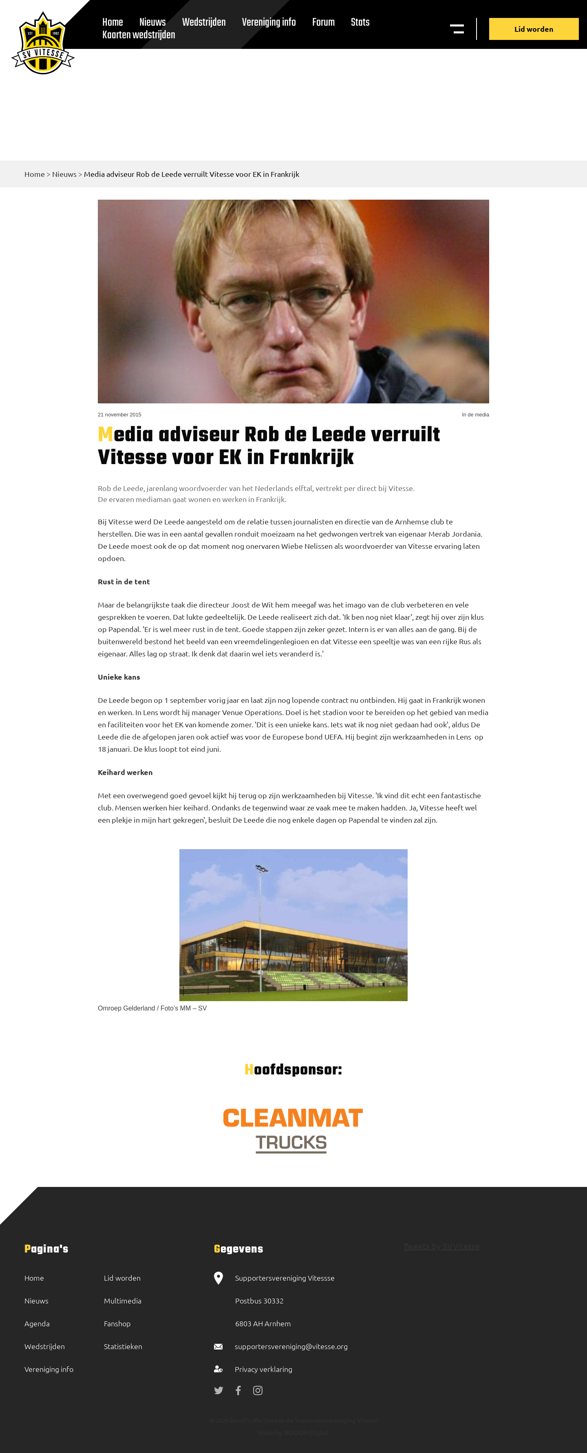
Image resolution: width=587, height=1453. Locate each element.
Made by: (270, 1432)
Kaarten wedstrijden (138, 35)
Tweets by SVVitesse (442, 1246)
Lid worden (534, 28)
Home (34, 174)
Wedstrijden (204, 22)
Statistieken (123, 1346)
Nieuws (64, 174)
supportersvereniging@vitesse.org (291, 1346)
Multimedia (122, 1300)
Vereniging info (269, 22)
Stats (360, 22)
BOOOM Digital (306, 1432)
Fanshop (117, 1323)
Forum (323, 22)
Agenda (37, 1323)
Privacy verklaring (263, 1369)
